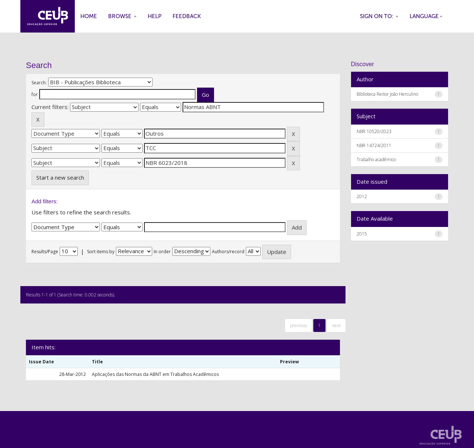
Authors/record (228, 251)
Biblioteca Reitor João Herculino (387, 94)
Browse (122, 16)
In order (162, 251)
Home (88, 16)
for (34, 94)
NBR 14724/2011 (374, 145)
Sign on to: (379, 16)
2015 (362, 234)
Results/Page (44, 251)
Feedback (187, 16)
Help (154, 16)
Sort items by (100, 251)
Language (426, 16)
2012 (362, 196)
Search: (39, 82)
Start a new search (60, 177)
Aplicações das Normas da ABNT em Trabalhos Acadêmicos (155, 374)
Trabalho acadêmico (376, 159)
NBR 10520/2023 (374, 131)
